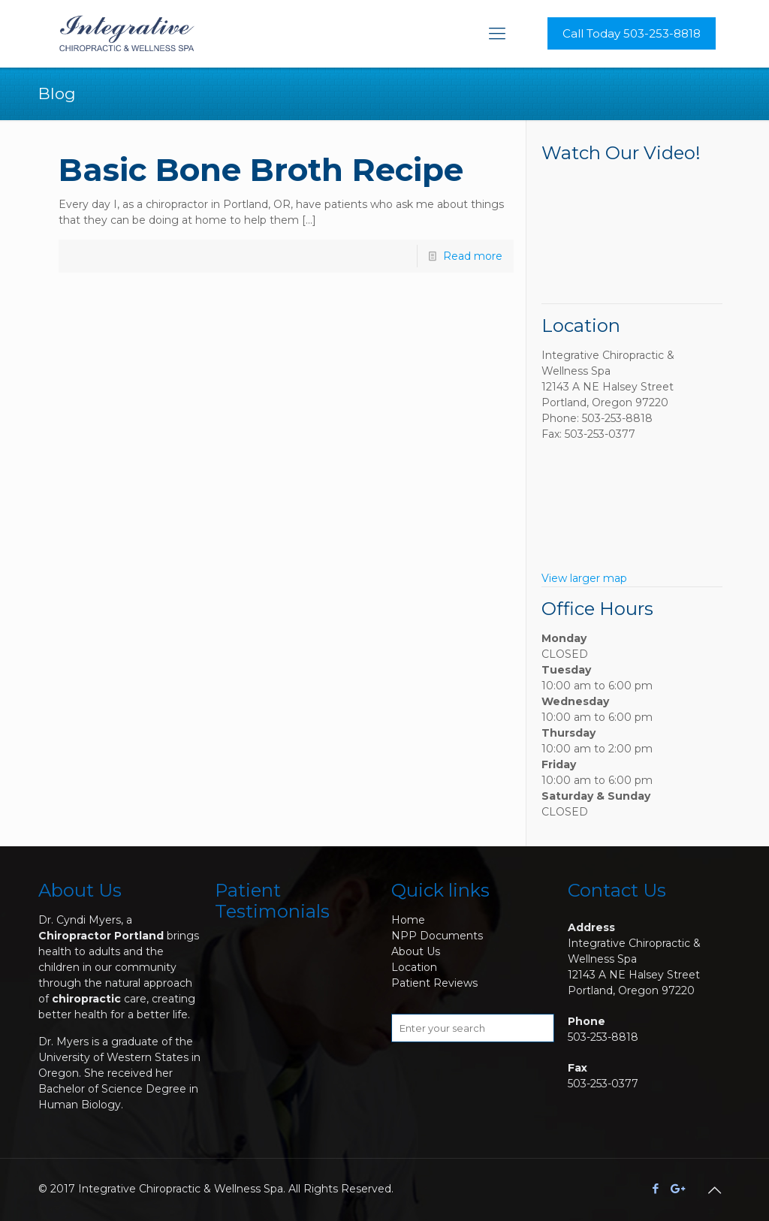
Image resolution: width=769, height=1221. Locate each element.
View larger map (584, 578)
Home (408, 920)
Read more (472, 256)
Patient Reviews (434, 983)
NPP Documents (437, 935)
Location (414, 967)
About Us (415, 951)
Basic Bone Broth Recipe (261, 169)
